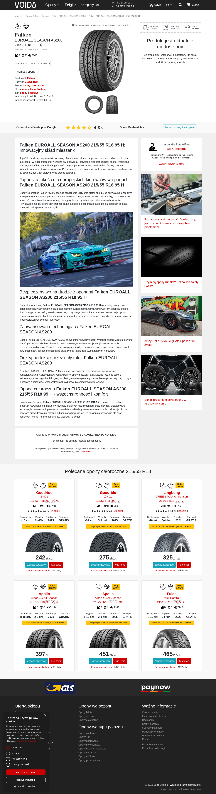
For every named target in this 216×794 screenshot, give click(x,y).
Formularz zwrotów (152, 744)
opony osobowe (29, 93)
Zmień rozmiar (21, 63)
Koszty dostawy (150, 724)
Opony (52, 5)
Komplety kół (90, 5)
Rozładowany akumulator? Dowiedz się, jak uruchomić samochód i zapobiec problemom (170, 223)
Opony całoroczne (88, 720)
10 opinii (182, 511)
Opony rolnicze (86, 756)
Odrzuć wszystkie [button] (25, 780)
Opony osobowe (87, 733)
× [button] (45, 715)
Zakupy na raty (150, 712)
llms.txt (164, 789)
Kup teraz (56, 564)
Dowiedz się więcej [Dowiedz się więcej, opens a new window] (27, 741)
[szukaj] (180, 5)
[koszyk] (192, 5)
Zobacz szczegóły (36, 564)
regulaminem (86, 451)
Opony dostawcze (88, 741)
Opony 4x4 (84, 737)
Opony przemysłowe (89, 760)
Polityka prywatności (153, 731)
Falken (31, 78)
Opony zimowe (86, 716)
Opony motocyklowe (89, 744)
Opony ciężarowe (87, 752)
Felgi (70, 5)
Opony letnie (85, 712)
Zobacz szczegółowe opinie (180, 127)
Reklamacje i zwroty (153, 735)
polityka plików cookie (192, 789)
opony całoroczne (33, 85)
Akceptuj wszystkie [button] (26, 772)
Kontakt (146, 739)
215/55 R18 (31, 82)
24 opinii (55, 511)
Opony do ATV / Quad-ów (92, 748)
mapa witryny (175, 789)
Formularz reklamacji (153, 748)
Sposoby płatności (152, 727)
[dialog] (26, 751)
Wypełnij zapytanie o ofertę (171, 164)
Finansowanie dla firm (38, 570)
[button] (26, 786)
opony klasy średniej (34, 89)
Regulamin (148, 720)
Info (168, 5)
